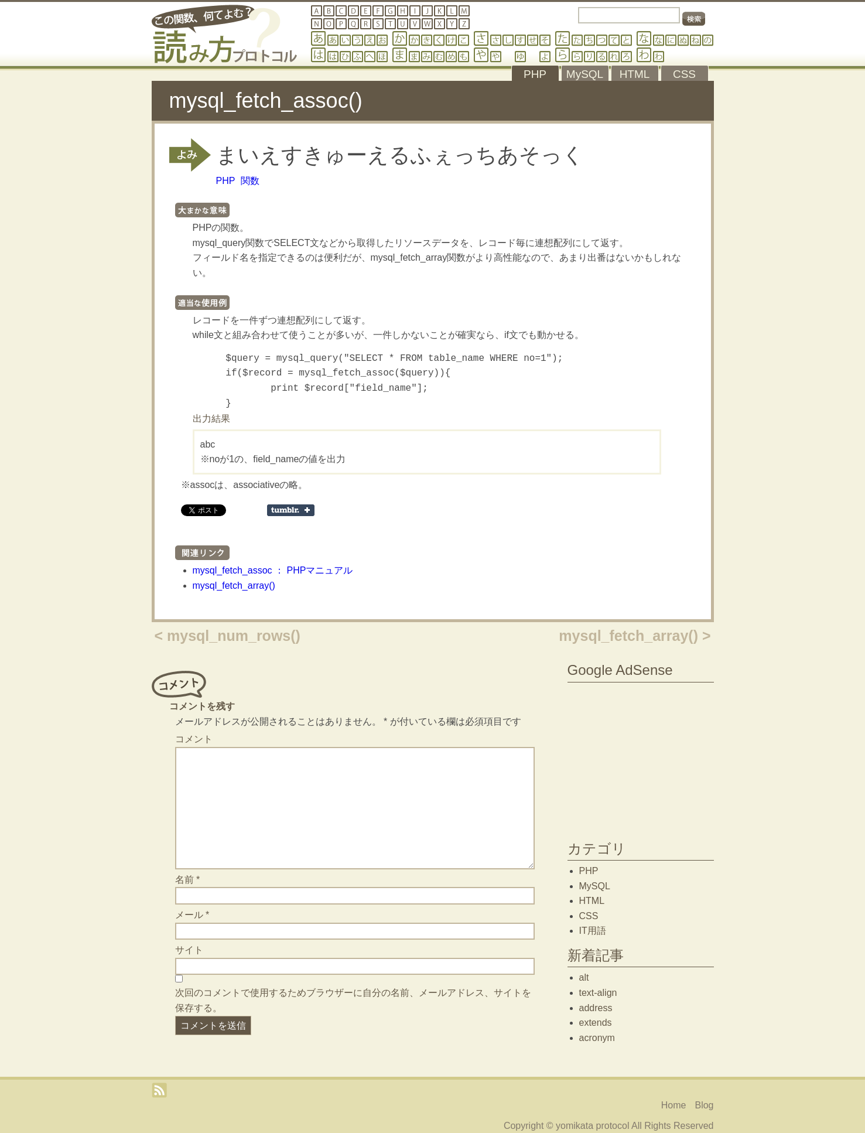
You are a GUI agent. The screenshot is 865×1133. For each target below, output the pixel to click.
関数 (250, 181)
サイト (189, 950)
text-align (598, 993)
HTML (592, 901)
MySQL (594, 886)
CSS (589, 916)
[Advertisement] (640, 758)
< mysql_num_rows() (227, 635)
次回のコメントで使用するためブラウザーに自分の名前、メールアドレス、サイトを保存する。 (353, 1000)
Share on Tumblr (290, 510)
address (596, 1008)
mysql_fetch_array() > (634, 635)
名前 (187, 880)
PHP (225, 181)
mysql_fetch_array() (234, 586)
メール (192, 915)
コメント (194, 739)
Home (673, 1105)
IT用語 (592, 931)
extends (595, 1023)
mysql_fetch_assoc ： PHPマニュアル (273, 570)
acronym (597, 1038)
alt (584, 977)
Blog (704, 1105)
